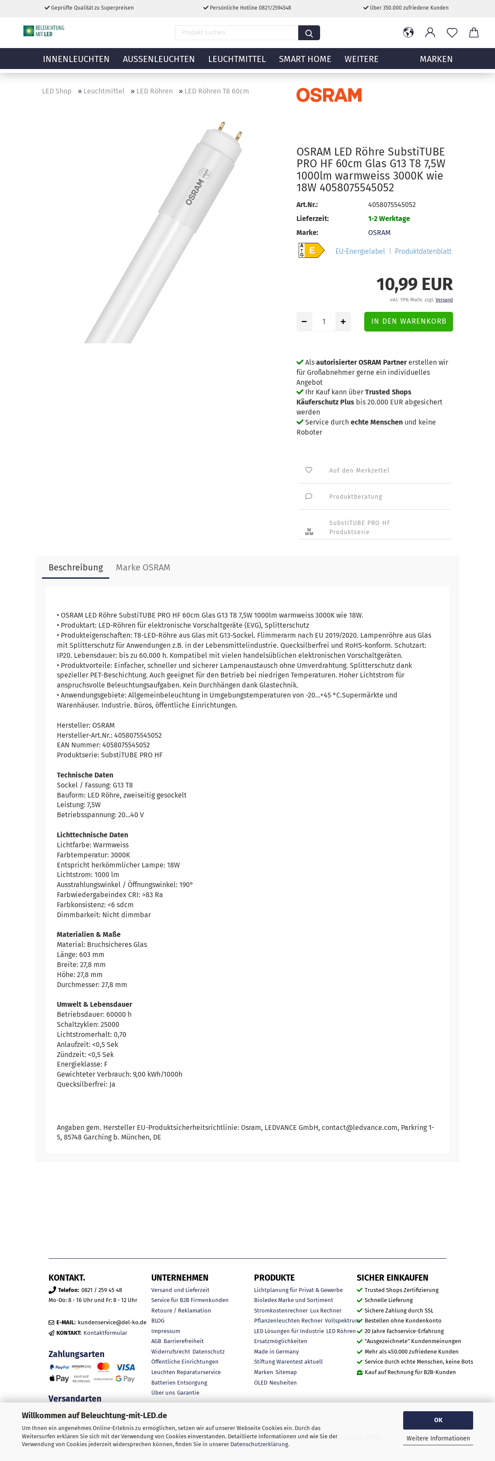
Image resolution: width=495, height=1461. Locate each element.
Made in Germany (276, 1351)
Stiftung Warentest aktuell (288, 1361)
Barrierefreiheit (184, 1341)
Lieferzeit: (312, 218)
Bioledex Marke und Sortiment (293, 1300)
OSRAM (379, 232)
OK (438, 1420)
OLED (260, 1382)
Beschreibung (76, 567)
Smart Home (305, 63)
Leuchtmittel (237, 63)
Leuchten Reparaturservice (186, 1372)
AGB (156, 1341)
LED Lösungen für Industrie (289, 1331)
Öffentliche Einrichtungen (185, 1361)
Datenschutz (208, 1351)
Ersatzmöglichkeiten (280, 1341)
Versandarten (75, 1399)
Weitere (362, 63)
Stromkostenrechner (281, 1310)
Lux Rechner (326, 1310)
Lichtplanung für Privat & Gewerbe (298, 1290)
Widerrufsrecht (170, 1351)
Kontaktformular (105, 1333)
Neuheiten (283, 1382)
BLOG (157, 1320)
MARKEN (436, 63)
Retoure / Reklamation (181, 1310)
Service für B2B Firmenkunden (190, 1300)
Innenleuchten (76, 63)
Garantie (188, 1392)
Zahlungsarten (77, 1354)
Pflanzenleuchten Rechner (288, 1320)
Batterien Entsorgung (179, 1382)
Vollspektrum (342, 1320)
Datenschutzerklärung (259, 1444)
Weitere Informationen (438, 1438)
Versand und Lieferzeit (180, 1290)
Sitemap (286, 1372)
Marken (263, 1372)
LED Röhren (341, 1331)
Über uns (163, 1392)
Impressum (165, 1331)
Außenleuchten (159, 63)
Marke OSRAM (143, 567)
